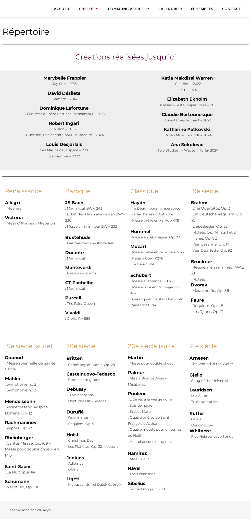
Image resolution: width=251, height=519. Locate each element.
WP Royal (44, 510)
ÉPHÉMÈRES (202, 8)
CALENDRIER (170, 8)
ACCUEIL (62, 8)
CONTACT (231, 8)
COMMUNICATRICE (126, 8)
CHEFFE (86, 8)
